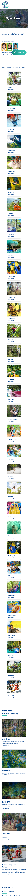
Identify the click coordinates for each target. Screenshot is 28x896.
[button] (24, 2)
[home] (5, 4)
